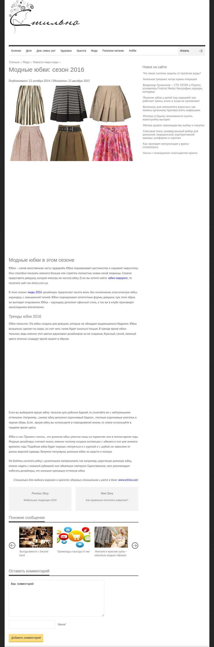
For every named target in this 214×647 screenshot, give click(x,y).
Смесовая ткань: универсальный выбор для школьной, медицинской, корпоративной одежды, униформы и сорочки (170, 134)
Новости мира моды (46, 62)
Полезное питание (113, 50)
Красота (81, 50)
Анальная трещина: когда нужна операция (170, 79)
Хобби (132, 50)
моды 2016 (35, 292)
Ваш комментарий (56, 598)
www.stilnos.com (128, 480)
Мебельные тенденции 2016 (40, 500)
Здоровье (66, 50)
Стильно (14, 62)
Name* (62, 624)
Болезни (16, 50)
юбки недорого (118, 278)
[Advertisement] (69, 209)
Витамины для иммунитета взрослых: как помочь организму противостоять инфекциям (171, 108)
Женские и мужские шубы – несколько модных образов (110, 553)
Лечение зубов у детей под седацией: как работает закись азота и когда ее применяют (171, 99)
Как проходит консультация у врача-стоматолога (166, 145)
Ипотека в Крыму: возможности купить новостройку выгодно (167, 117)
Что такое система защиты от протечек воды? (172, 73)
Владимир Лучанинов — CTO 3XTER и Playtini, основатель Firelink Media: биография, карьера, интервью (173, 88)
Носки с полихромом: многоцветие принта (170, 153)
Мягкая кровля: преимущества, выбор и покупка (173, 125)
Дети (29, 50)
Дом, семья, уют (46, 50)
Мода (94, 50)
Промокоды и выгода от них (73, 551)
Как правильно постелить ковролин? (107, 500)
